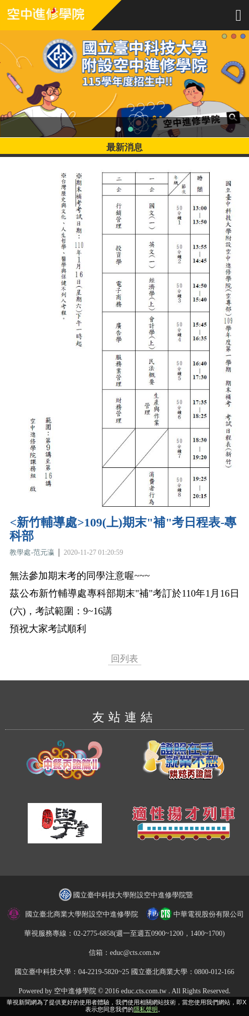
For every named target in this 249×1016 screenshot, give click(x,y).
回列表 (124, 659)
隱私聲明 (146, 1009)
